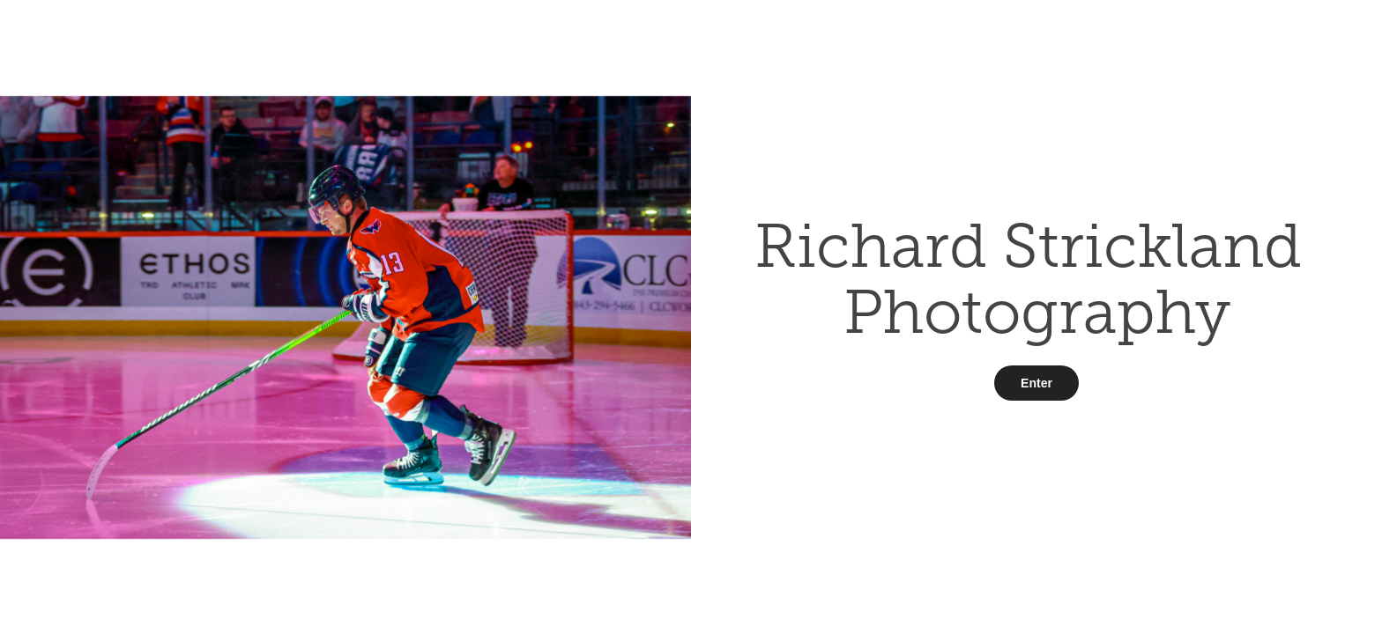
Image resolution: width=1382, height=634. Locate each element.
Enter (1036, 383)
